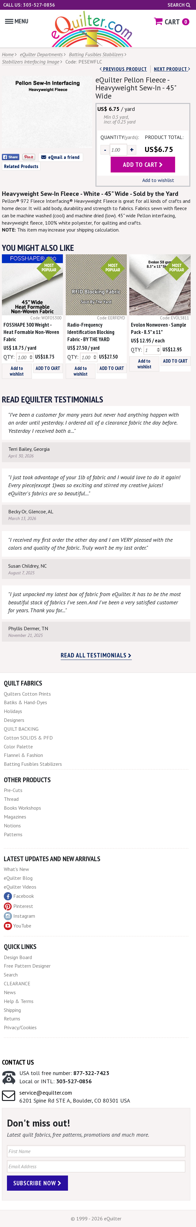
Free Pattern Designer (27, 966)
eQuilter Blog (18, 878)
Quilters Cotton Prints (27, 694)
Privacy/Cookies (20, 1027)
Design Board (18, 957)
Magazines (15, 816)
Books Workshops (22, 808)
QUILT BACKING (21, 729)
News (10, 992)
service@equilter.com (45, 1092)
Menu (16, 21)
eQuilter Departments (41, 54)
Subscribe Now (37, 1183)
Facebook (19, 896)
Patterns (13, 834)
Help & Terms (19, 1001)
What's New (16, 869)
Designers (14, 720)
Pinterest (18, 906)
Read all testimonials (96, 655)
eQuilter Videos (20, 887)
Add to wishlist (158, 180)
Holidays (13, 711)
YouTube (17, 926)
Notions (12, 825)
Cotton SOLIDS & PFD (28, 737)
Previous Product (123, 69)
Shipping (12, 1010)
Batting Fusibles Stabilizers (96, 54)
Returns (12, 1018)
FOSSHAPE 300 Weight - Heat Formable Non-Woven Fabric (31, 332)
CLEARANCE (17, 983)
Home (8, 54)
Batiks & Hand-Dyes (25, 702)
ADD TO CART (48, 368)
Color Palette (18, 746)
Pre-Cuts (13, 790)
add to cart (143, 164)
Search (179, 5)
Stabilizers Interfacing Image (30, 61)
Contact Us (18, 1062)
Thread (11, 799)
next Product (172, 69)
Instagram (19, 916)
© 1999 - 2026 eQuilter (96, 1218)
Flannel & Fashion (23, 755)
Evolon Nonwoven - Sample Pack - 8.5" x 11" (158, 328)
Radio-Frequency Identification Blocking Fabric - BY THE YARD (90, 332)
